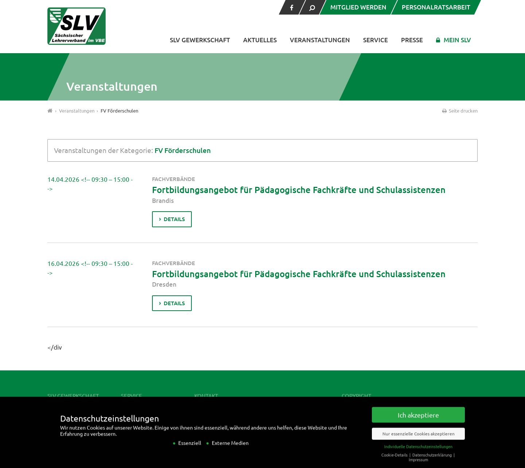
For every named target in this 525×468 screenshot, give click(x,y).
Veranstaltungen (320, 40)
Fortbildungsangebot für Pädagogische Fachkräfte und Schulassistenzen (299, 189)
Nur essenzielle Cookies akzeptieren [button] (418, 440)
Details (174, 219)
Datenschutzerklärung (432, 461)
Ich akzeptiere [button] (418, 421)
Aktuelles (260, 40)
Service (375, 40)
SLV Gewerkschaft (200, 40)
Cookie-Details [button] (395, 461)
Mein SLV (457, 40)
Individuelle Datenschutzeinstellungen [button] (418, 453)
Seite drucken (459, 110)
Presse (412, 40)
